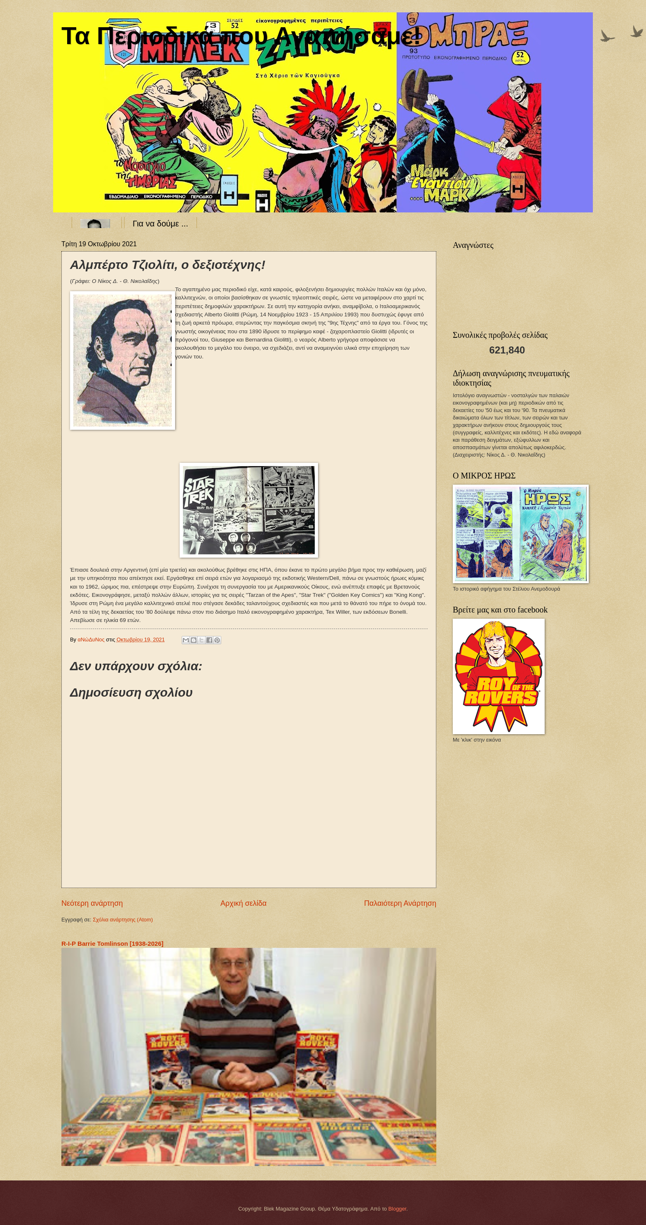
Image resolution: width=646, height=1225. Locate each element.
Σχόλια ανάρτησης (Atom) (123, 919)
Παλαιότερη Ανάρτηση (400, 903)
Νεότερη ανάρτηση (92, 903)
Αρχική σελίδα (243, 903)
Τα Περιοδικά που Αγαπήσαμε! (241, 35)
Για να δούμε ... (160, 223)
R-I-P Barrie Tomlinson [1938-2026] (112, 943)
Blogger (398, 1209)
